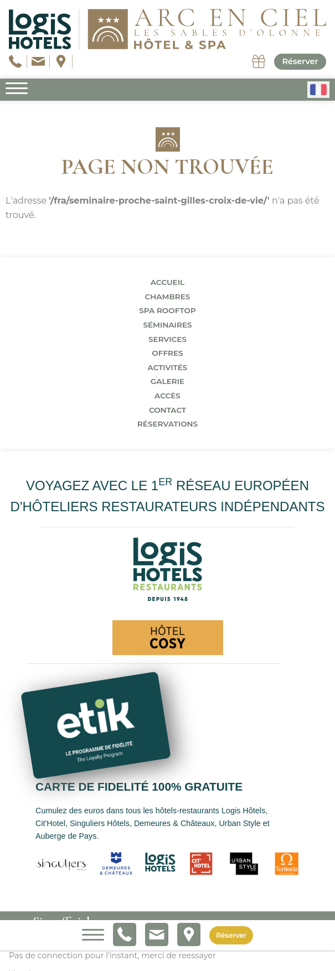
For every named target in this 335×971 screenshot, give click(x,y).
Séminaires (167, 324)
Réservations (167, 423)
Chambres (167, 296)
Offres (167, 353)
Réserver (300, 61)
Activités (168, 367)
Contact (167, 410)
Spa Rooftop (167, 310)
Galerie (167, 381)
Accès (167, 395)
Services (167, 339)
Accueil (167, 282)
